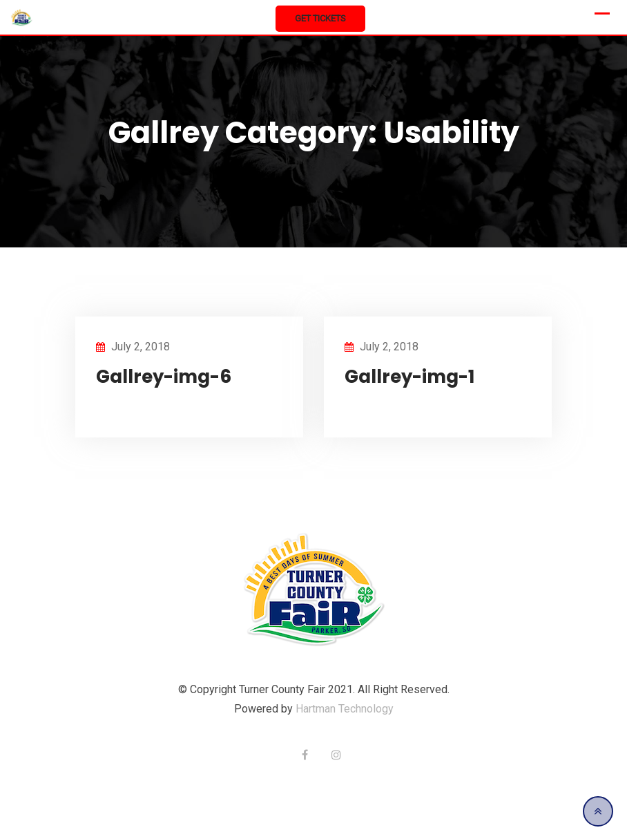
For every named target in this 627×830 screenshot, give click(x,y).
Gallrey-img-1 (409, 376)
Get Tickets (320, 18)
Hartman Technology (345, 708)
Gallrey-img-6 (163, 376)
